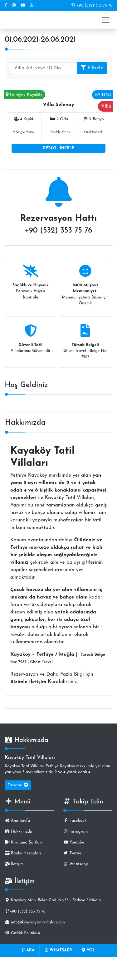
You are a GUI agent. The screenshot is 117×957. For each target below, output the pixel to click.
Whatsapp (75, 864)
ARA (28, 950)
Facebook (75, 821)
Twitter (72, 853)
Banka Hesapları (23, 853)
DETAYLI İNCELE (58, 148)
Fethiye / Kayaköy (24, 95)
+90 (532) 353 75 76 (91, 5)
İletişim (14, 864)
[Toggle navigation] (105, 19)
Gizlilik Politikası (22, 933)
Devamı (17, 785)
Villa (106, 106)
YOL (88, 950)
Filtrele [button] (92, 68)
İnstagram (75, 832)
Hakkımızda (18, 832)
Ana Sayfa (17, 821)
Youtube (73, 842)
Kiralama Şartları (23, 842)
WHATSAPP (58, 950)
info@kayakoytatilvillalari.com (35, 922)
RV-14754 (103, 95)
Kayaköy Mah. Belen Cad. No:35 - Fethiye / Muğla (53, 900)
